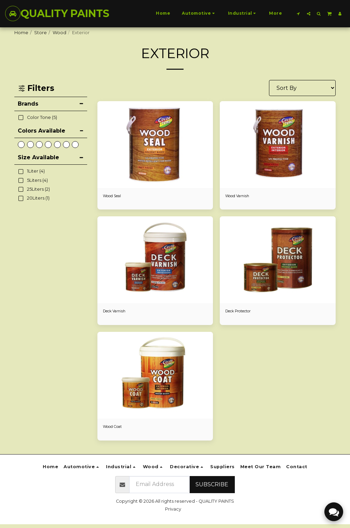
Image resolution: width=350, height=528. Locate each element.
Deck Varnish (117, 313)
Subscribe (212, 488)
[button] (298, 13)
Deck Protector (242, 313)
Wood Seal (115, 196)
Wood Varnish (240, 196)
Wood (59, 32)
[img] (155, 144)
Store (40, 32)
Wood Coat (115, 429)
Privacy (173, 512)
